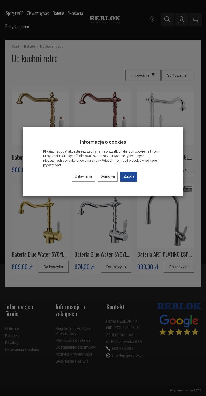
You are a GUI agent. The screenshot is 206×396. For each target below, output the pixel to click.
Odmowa (108, 176)
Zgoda (128, 176)
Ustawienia (83, 176)
